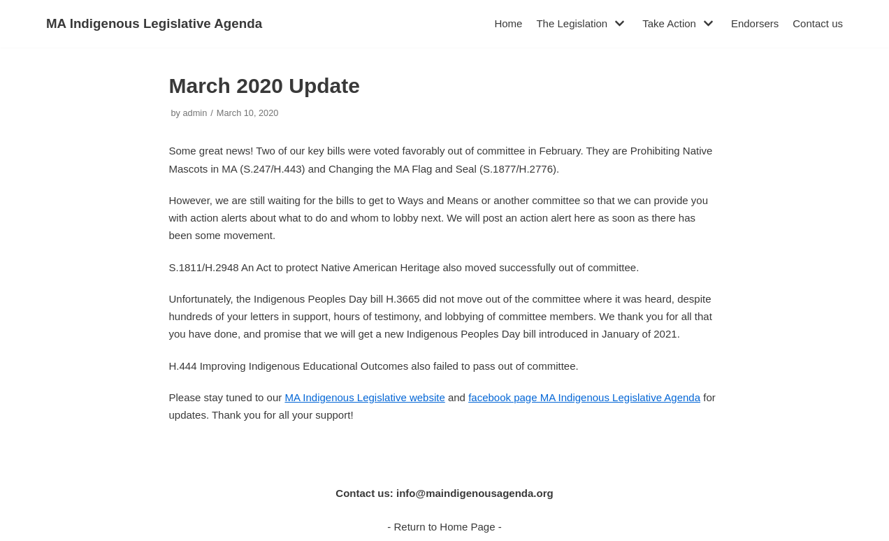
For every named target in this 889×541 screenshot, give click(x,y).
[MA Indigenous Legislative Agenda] (154, 24)
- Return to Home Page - (444, 527)
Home (508, 23)
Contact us (818, 23)
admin (195, 113)
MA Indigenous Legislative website (364, 397)
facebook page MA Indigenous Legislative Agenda (584, 397)
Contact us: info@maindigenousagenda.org (444, 493)
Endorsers (755, 23)
